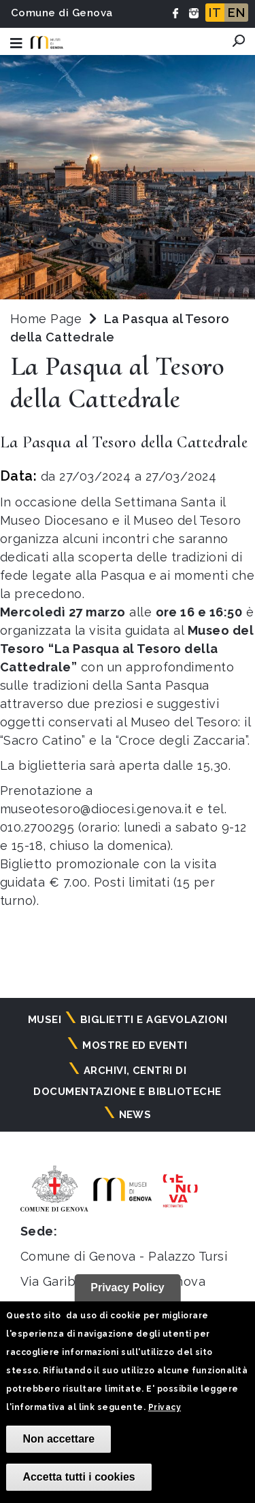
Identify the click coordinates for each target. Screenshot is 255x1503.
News (135, 1115)
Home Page (46, 319)
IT (215, 12)
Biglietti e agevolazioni (154, 1020)
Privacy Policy (127, 1287)
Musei (44, 1020)
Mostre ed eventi (135, 1045)
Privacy (164, 1407)
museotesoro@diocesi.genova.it (96, 809)
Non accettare (58, 1439)
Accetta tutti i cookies (78, 1477)
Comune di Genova (62, 13)
